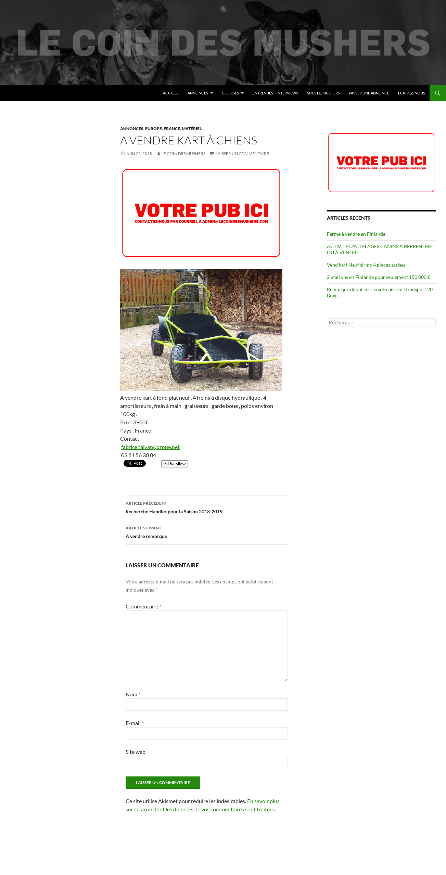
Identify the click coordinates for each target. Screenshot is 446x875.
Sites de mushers (323, 93)
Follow (175, 463)
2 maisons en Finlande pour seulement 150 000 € (378, 277)
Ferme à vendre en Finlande (356, 234)
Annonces (198, 93)
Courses (230, 93)
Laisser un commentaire (242, 153)
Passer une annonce (369, 93)
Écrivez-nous (411, 93)
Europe (153, 128)
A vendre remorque (207, 531)
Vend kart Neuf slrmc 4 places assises (366, 265)
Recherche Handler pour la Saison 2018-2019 (207, 506)
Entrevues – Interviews (275, 93)
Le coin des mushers (37, 93)
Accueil (171, 93)
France (172, 128)
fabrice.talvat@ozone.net (150, 446)
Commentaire (143, 606)
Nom (133, 694)
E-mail (135, 723)
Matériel (192, 128)
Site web (135, 751)
